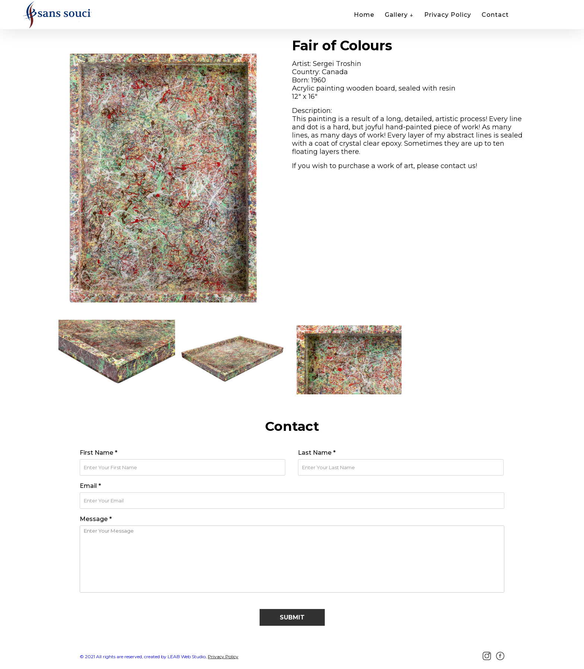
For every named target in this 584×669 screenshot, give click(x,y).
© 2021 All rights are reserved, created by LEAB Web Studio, (143, 656)
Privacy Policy (447, 14)
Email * (90, 485)
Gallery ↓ (399, 14)
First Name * (98, 452)
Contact (495, 14)
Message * (96, 519)
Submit (292, 617)
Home (364, 14)
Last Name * (317, 452)
